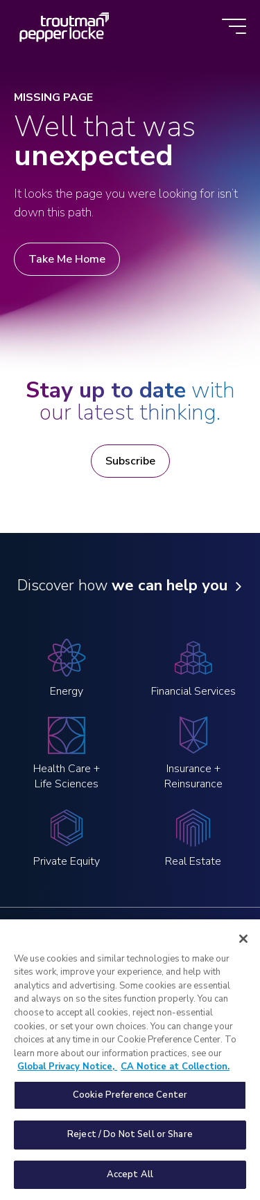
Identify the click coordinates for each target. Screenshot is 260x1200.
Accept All (130, 1184)
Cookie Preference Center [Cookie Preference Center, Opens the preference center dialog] (130, 1104)
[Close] (243, 948)
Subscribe (130, 461)
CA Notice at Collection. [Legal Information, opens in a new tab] (175, 1076)
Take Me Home (66, 259)
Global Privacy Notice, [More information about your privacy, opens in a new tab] (67, 1076)
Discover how (122, 585)
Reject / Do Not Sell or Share (130, 1144)
